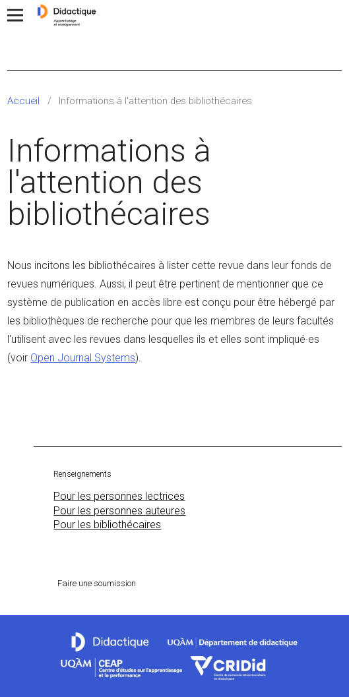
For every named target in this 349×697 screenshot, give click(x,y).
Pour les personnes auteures (119, 510)
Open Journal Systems (82, 357)
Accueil (23, 101)
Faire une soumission (96, 583)
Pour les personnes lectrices (119, 496)
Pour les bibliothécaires (107, 524)
